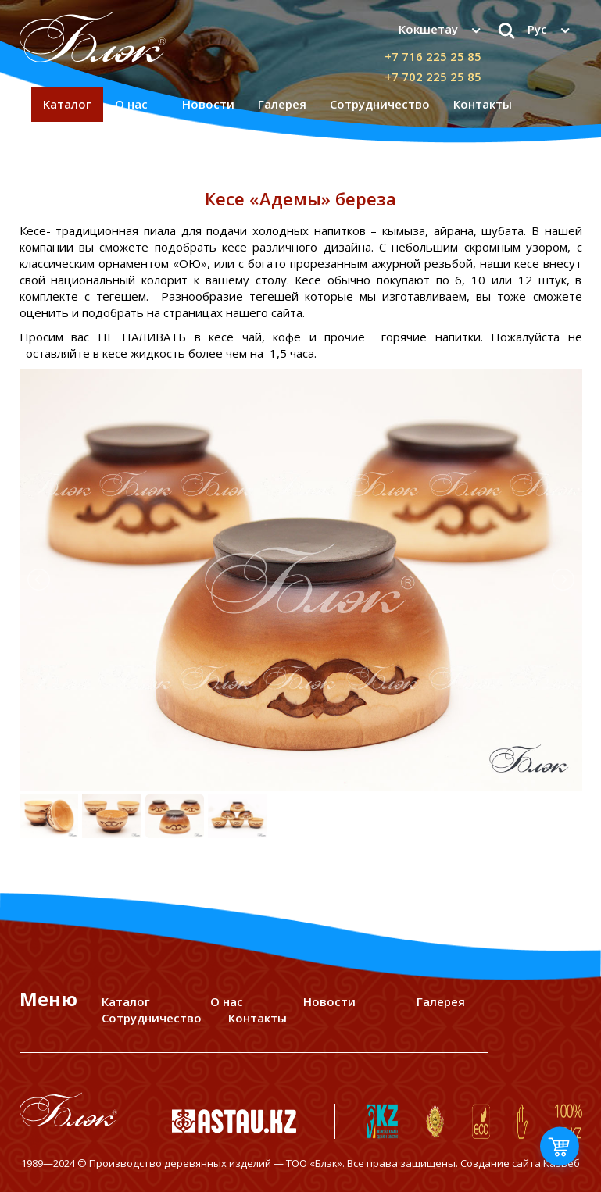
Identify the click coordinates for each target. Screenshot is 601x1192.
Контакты (482, 104)
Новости (208, 104)
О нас (131, 104)
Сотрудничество (380, 104)
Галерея (282, 104)
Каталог (67, 104)
